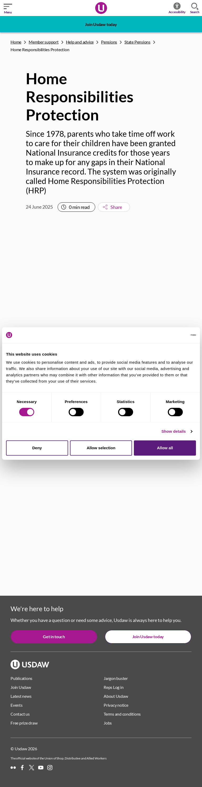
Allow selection (101, 448)
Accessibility (177, 8)
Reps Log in (113, 687)
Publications (21, 678)
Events (17, 705)
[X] (31, 767)
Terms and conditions (122, 714)
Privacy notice (116, 705)
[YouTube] (40, 767)
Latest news (21, 696)
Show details (173, 431)
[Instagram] (50, 767)
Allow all (165, 448)
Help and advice (80, 41)
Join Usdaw (21, 687)
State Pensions (137, 41)
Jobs (108, 723)
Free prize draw (24, 723)
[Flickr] (13, 767)
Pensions (109, 41)
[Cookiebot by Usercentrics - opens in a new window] (173, 335)
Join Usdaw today (101, 24)
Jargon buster (116, 678)
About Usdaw (116, 696)
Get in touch (54, 636)
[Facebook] (22, 767)
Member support (44, 41)
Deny (37, 448)
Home (16, 41)
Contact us (20, 714)
